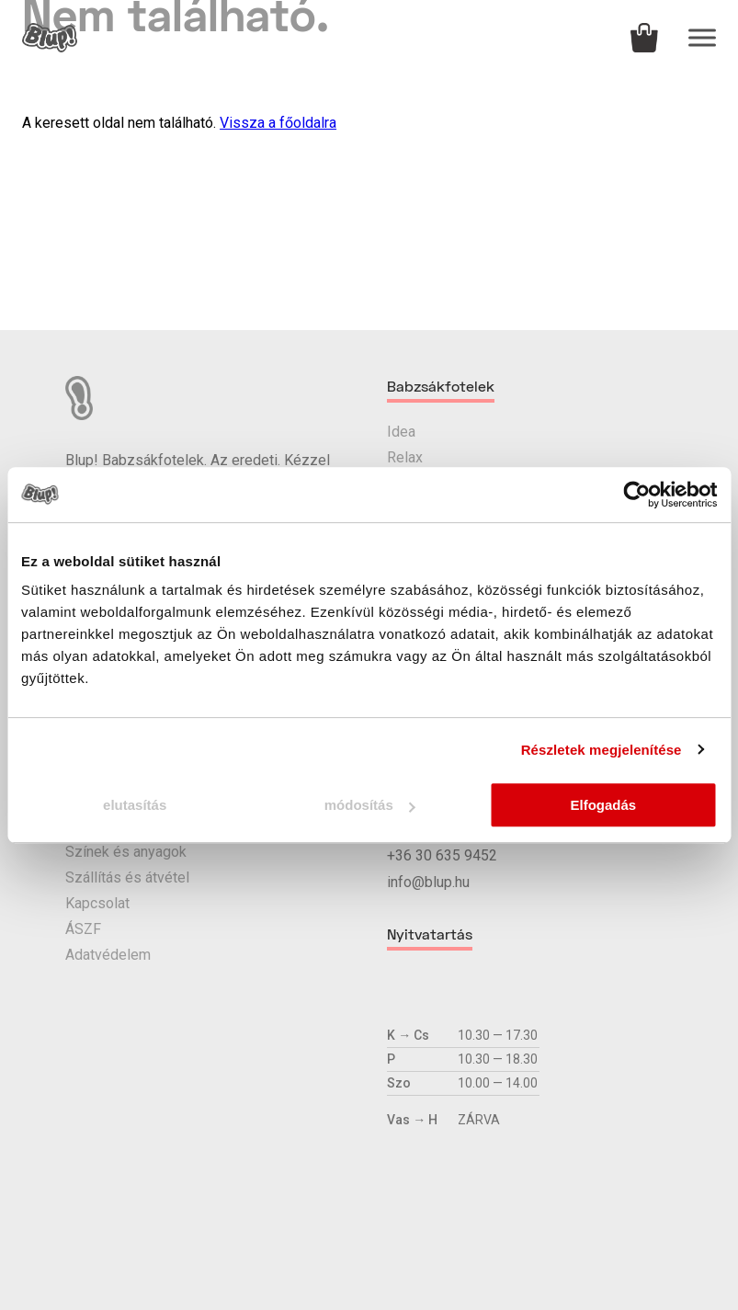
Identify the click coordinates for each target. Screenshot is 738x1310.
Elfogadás (603, 805)
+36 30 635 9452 (442, 855)
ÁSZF (83, 929)
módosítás (369, 805)
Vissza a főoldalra (278, 122)
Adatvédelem (108, 954)
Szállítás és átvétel (127, 877)
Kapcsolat (97, 903)
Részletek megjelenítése (601, 750)
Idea (401, 431)
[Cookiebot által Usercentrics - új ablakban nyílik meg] (636, 494)
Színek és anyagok (126, 851)
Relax (405, 457)
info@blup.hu (428, 882)
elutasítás (134, 805)
